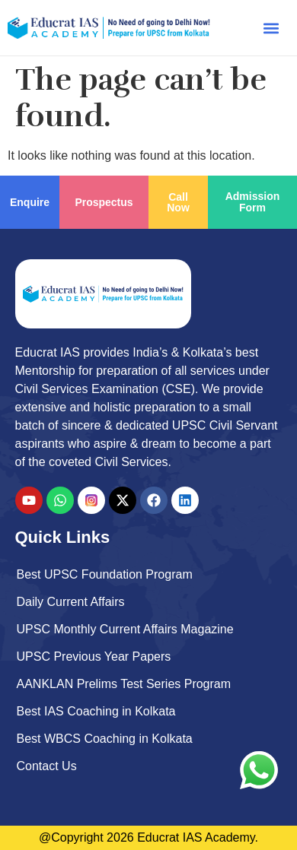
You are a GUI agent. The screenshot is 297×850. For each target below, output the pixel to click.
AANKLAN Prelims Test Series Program (124, 683)
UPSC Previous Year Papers (94, 656)
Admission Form (252, 202)
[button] (270, 27)
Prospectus (104, 202)
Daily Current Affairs (71, 601)
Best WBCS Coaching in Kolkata (105, 738)
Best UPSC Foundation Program (105, 574)
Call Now (178, 202)
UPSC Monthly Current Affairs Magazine (125, 629)
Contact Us (47, 766)
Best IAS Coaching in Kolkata (96, 711)
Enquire (30, 202)
